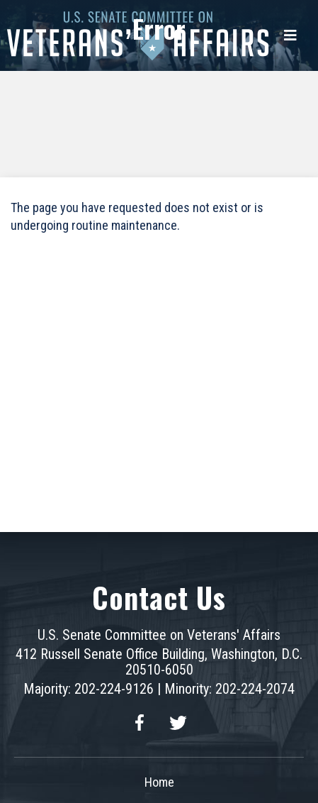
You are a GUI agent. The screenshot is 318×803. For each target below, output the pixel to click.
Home (159, 782)
